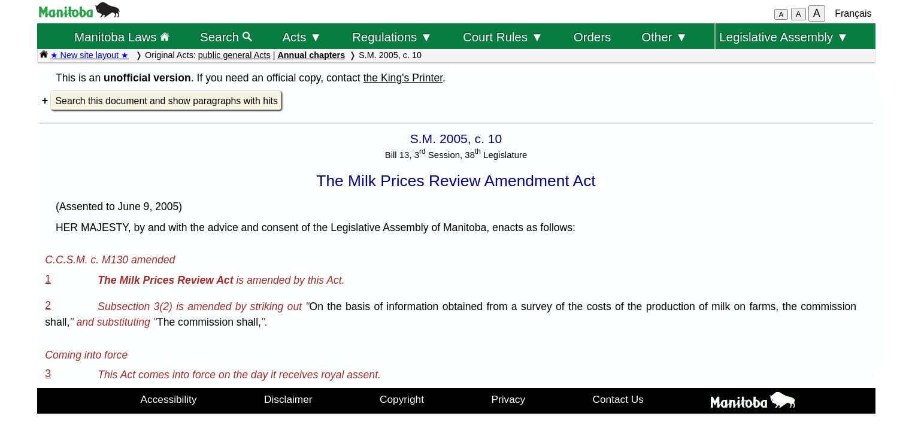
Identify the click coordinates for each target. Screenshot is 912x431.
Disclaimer (288, 399)
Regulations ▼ (392, 37)
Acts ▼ (302, 37)
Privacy (508, 399)
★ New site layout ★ (89, 55)
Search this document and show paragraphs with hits (167, 101)
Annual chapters (311, 55)
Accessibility (169, 399)
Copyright (402, 399)
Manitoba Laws (121, 37)
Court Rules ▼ (503, 37)
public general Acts (234, 55)
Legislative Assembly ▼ (784, 37)
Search (226, 37)
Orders (592, 37)
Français (853, 13)
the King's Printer (403, 78)
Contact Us (618, 399)
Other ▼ (664, 37)
